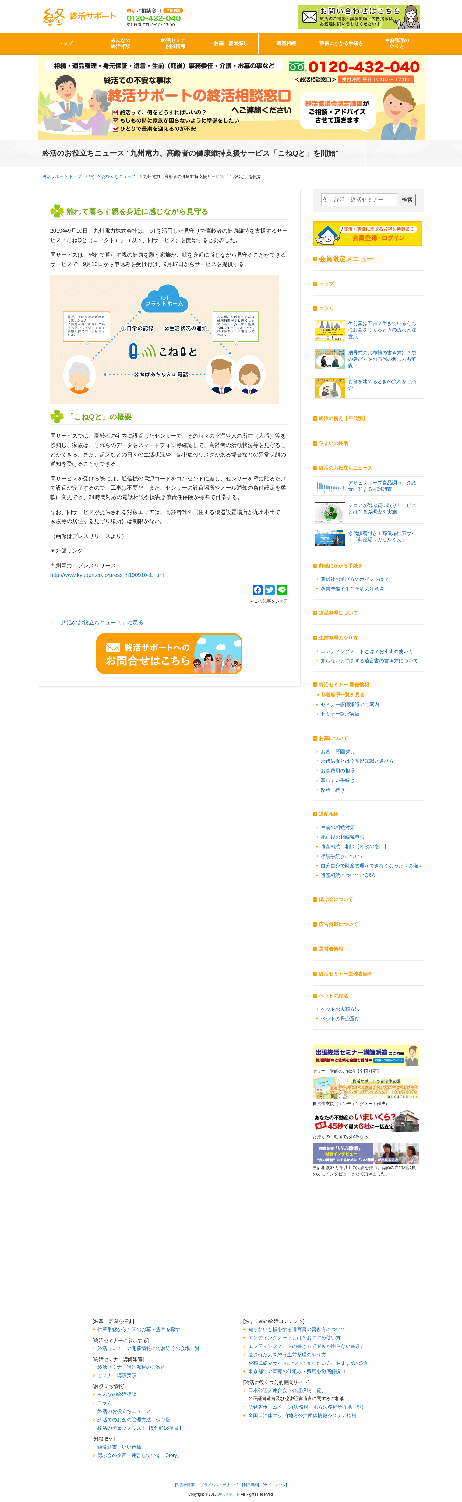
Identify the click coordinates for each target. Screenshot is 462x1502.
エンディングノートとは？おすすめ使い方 (367, 651)
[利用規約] (250, 1485)
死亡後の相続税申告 (343, 837)
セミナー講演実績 (340, 713)
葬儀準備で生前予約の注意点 (352, 588)
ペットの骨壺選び (340, 1018)
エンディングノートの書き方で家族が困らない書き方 (306, 1346)
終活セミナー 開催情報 (344, 684)
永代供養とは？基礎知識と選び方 (357, 761)
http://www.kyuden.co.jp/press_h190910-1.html (107, 575)
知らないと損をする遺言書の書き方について (369, 660)
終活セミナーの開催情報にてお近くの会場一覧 (148, 1348)
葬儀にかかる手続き (341, 43)
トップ (65, 43)
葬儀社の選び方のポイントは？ (355, 579)
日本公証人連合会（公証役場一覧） (287, 1390)
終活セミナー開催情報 (175, 43)
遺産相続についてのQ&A (348, 875)
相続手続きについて (343, 856)
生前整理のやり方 (397, 43)
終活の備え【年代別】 (343, 418)
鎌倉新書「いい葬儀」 (121, 1446)
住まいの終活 (333, 443)
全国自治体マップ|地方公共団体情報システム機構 (302, 1415)
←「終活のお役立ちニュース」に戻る (96, 622)
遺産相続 (286, 43)
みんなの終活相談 (120, 43)
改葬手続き (333, 790)
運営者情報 (331, 949)
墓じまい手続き (338, 780)
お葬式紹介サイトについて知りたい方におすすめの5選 (308, 1363)
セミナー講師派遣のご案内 (350, 704)
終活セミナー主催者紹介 (345, 973)
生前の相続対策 (338, 827)
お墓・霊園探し (231, 43)
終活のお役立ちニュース (345, 467)
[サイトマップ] (275, 1485)
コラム (326, 308)
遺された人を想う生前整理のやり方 (287, 1354)
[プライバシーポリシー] (218, 1485)
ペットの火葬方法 (340, 1009)
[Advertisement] (366, 1250)
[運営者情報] (185, 1485)
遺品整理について (338, 613)
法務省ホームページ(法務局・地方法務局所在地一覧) (306, 1407)
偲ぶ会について (336, 899)
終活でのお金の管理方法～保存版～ (136, 1419)
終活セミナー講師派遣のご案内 (131, 1367)
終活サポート (79, 17)
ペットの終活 (333, 995)
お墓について (333, 738)
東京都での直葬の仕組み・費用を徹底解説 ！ (297, 1371)
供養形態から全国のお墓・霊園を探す (138, 1329)
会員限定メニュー (346, 259)
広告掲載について (338, 924)
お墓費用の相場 (338, 770)
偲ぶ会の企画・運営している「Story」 (139, 1455)
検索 (407, 200)
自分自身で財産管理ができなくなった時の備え (372, 865)
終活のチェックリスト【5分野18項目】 (140, 1428)
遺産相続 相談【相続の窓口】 (355, 846)
